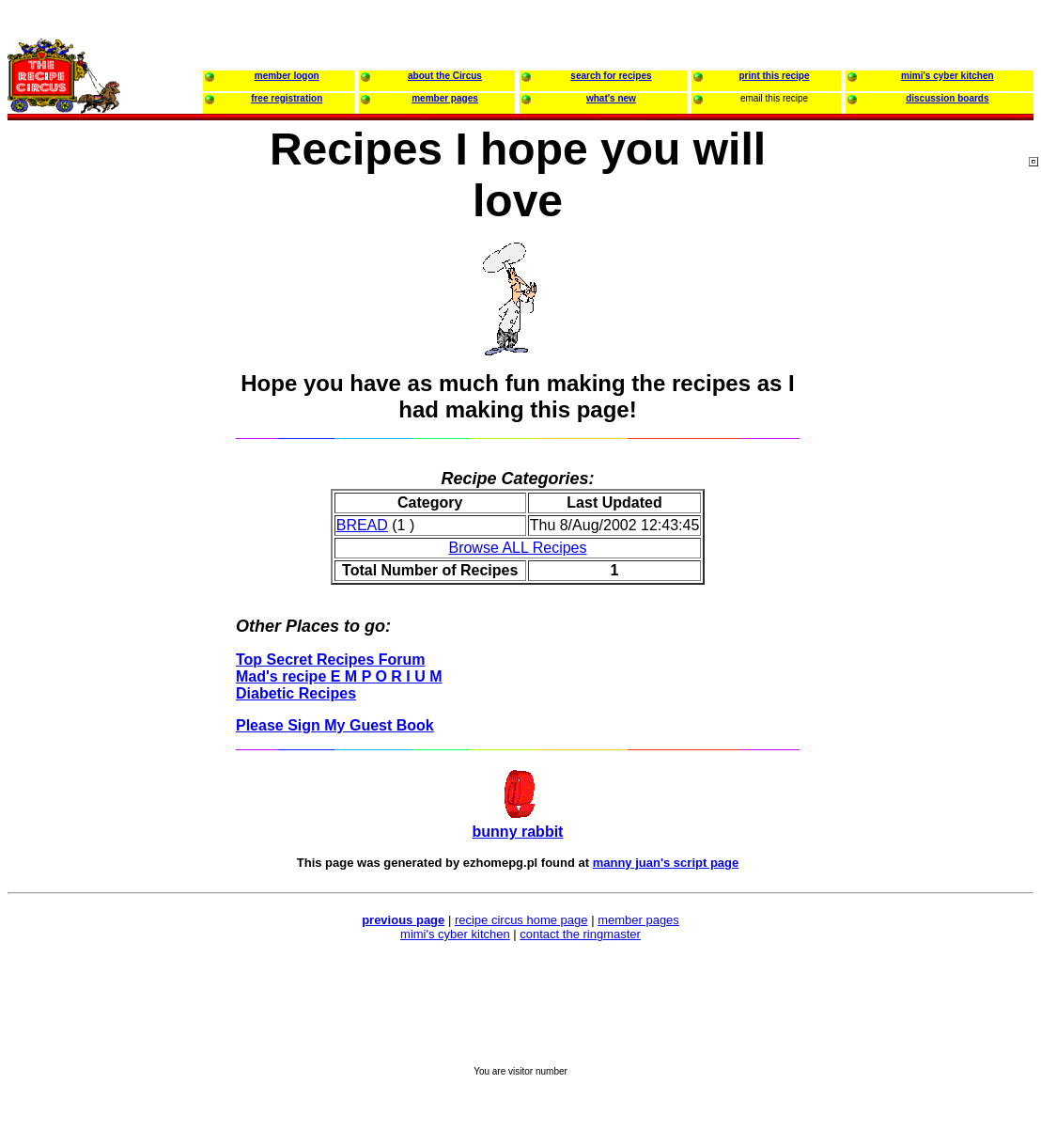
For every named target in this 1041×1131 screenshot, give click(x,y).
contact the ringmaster (580, 934)
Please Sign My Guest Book (335, 725)
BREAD (362, 525)
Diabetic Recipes (296, 693)
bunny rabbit (518, 832)
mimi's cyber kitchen (455, 934)
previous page (403, 920)
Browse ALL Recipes (517, 548)
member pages (638, 920)
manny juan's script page (666, 863)
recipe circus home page (521, 920)
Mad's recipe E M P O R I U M (339, 676)
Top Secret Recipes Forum (331, 660)
